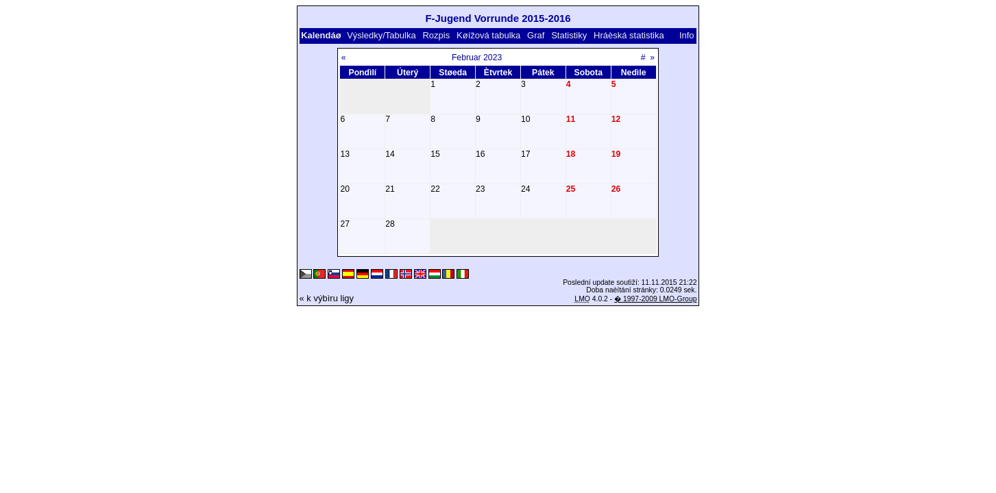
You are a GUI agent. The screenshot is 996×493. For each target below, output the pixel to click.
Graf (535, 35)
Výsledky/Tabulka (381, 35)
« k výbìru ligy (327, 298)
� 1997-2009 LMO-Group (655, 299)
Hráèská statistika (629, 35)
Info (686, 35)
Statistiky (569, 35)
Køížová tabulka (488, 35)
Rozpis (436, 35)
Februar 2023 (477, 57)
